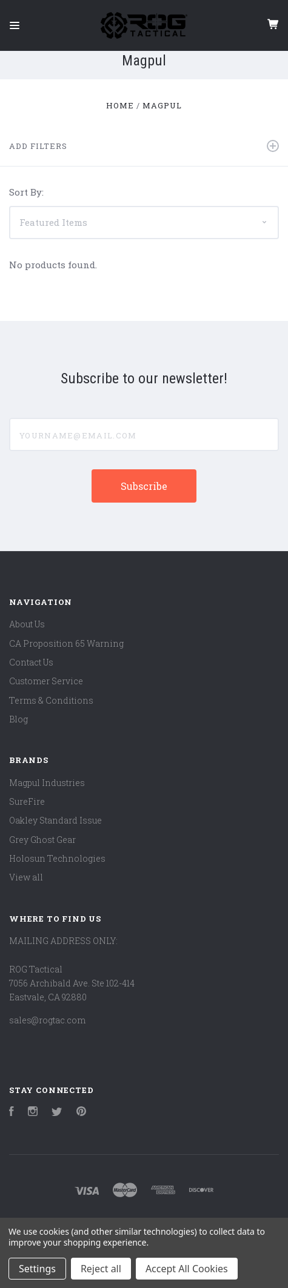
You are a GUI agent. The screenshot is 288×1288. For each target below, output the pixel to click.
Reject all (101, 1268)
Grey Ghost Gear (42, 839)
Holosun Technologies (57, 858)
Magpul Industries (47, 782)
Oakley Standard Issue (55, 820)
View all (26, 877)
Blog (18, 719)
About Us (27, 624)
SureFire (27, 801)
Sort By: (26, 192)
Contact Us (31, 662)
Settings (37, 1268)
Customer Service (46, 681)
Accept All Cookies (187, 1268)
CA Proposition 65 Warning (66, 643)
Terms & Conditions (51, 700)
